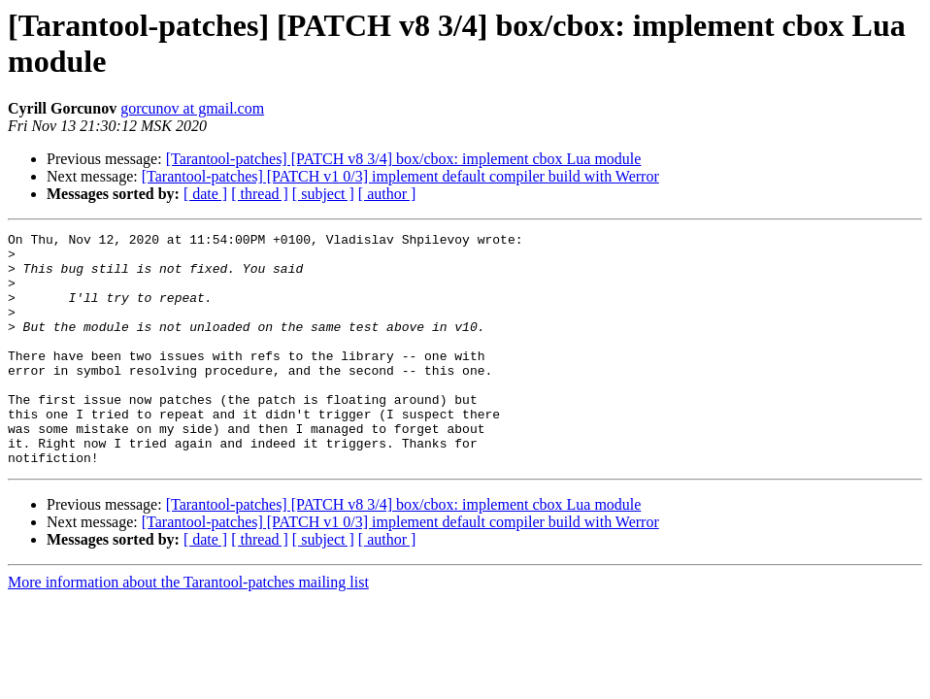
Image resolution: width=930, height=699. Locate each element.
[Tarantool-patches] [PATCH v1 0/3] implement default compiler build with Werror (400, 176)
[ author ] (387, 193)
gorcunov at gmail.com (192, 108)
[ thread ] (259, 193)
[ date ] (205, 193)
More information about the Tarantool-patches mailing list (188, 628)
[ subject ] (323, 193)
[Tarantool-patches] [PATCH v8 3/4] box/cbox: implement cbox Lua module (404, 158)
